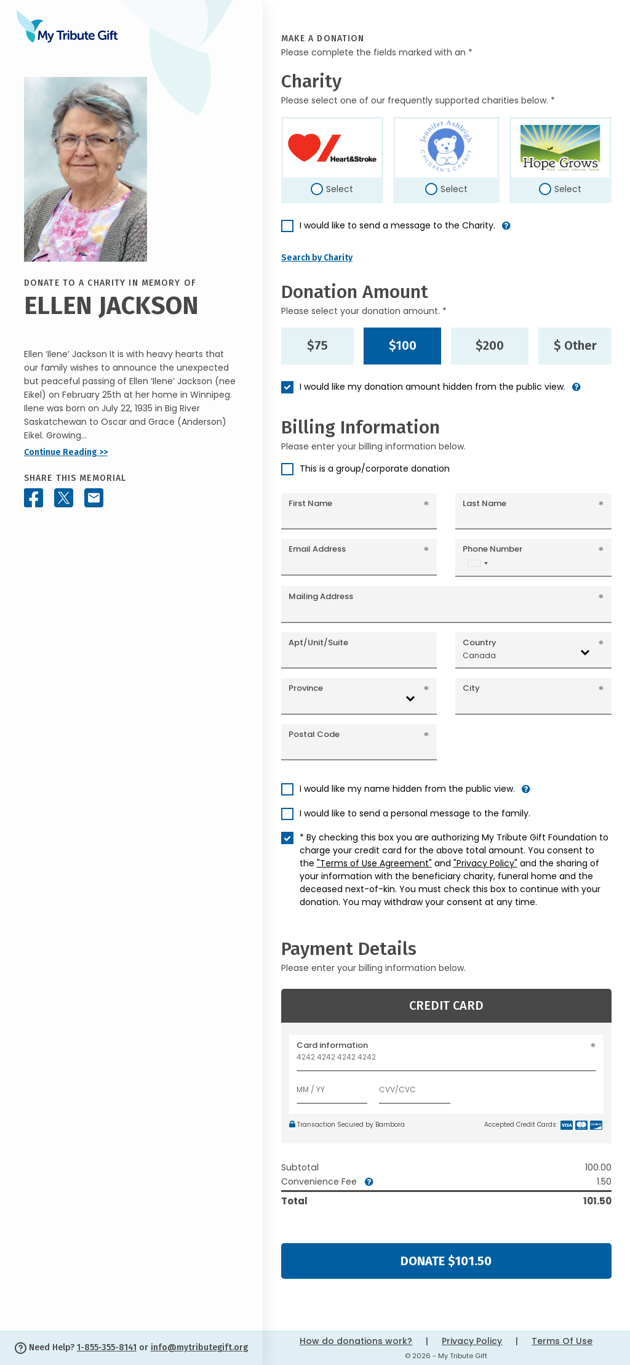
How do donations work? (356, 1341)
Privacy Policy (472, 1341)
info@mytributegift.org (199, 1347)
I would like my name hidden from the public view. (407, 789)
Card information (332, 1045)
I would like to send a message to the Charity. (397, 225)
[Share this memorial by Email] (94, 498)
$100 (403, 345)
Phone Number (492, 549)
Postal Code (314, 734)
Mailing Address (321, 596)
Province (306, 688)
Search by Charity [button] (317, 257)
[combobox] (477, 563)
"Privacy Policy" (485, 863)
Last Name (484, 503)
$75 (317, 345)
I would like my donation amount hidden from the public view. (432, 387)
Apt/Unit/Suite (318, 642)
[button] (506, 230)
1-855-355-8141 (107, 1347)
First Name (310, 503)
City (471, 688)
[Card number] (446, 1060)
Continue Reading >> (66, 452)
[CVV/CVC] (414, 1087)
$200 (490, 345)
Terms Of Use (562, 1341)
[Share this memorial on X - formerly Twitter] (64, 498)
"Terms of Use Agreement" (374, 863)
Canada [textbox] (479, 655)
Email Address (317, 549)
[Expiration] (332, 1087)
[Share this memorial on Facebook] (33, 498)
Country (479, 642)
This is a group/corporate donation (375, 468)
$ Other (575, 345)
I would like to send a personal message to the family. (415, 813)
